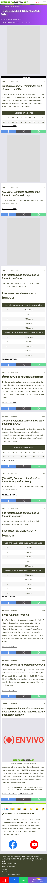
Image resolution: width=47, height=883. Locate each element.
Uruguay (5, 6)
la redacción (10, 22)
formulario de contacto (10, 828)
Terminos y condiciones (9, 863)
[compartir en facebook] (14, 880)
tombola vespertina (9, 460)
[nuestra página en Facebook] (13, 844)
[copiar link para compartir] (4, 880)
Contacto (4, 869)
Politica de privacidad (8, 866)
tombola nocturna (9, 125)
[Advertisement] (23, 49)
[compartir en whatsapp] (23, 880)
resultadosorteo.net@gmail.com (22, 825)
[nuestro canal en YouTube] (34, 844)
